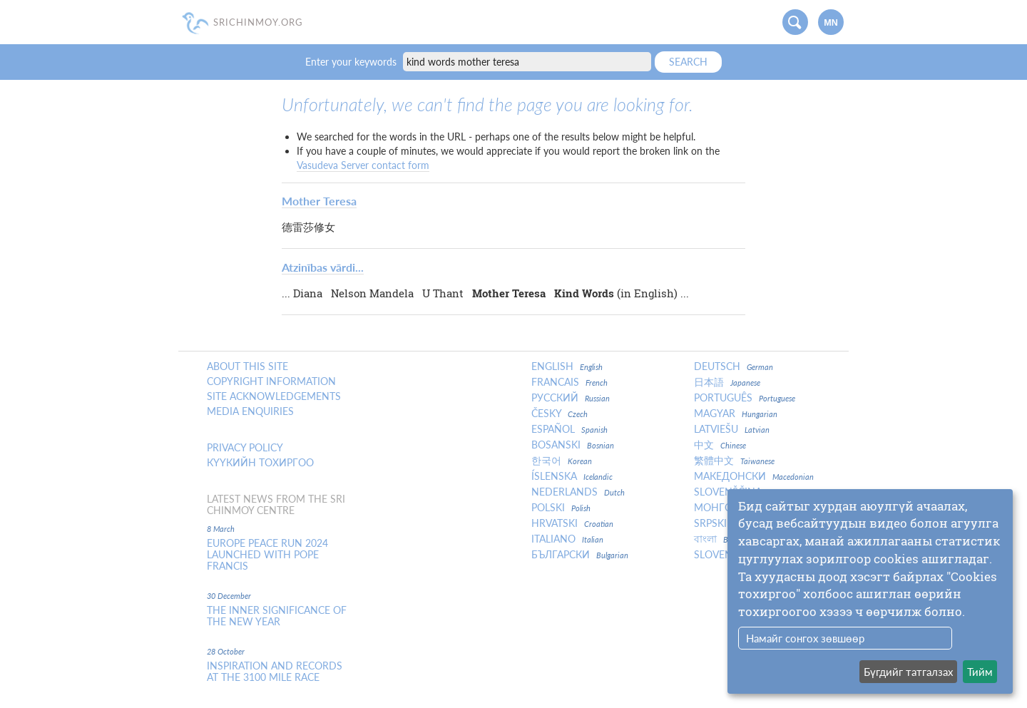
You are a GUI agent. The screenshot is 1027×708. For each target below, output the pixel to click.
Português (744, 398)
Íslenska (572, 476)
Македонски (754, 476)
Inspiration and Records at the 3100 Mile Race (274, 671)
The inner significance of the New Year (277, 616)
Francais (569, 382)
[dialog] (870, 591)
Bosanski (572, 445)
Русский (570, 398)
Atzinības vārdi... (323, 267)
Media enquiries (250, 411)
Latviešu (732, 429)
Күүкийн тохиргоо (260, 462)
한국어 (561, 460)
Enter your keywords (352, 62)
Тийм (980, 671)
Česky (559, 413)
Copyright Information (271, 381)
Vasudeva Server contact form (363, 165)
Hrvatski (572, 523)
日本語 (727, 382)
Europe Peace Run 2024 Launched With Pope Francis (267, 555)
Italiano (567, 539)
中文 (720, 445)
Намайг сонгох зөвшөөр (805, 638)
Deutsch (733, 366)
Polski (561, 507)
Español (569, 429)
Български (579, 554)
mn (831, 23)
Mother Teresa (319, 200)
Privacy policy (245, 447)
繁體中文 (734, 460)
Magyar (735, 413)
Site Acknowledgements (274, 396)
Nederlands (578, 492)
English (567, 366)
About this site (247, 366)
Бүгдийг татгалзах (908, 671)
